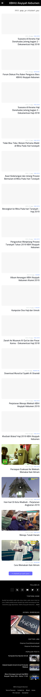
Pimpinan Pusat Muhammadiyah (29, 643)
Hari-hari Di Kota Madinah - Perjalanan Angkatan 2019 (21, 503)
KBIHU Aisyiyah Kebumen (24, 3)
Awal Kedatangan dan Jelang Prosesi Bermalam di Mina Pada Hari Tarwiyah (21, 177)
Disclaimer (25, 693)
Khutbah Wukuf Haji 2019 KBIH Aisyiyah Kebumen (20, 438)
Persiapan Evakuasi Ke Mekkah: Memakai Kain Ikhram (24, 471)
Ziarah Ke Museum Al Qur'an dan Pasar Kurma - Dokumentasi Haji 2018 (21, 342)
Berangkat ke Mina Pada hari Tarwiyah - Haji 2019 (20, 210)
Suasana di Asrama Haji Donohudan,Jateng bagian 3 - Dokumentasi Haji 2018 (25, 110)
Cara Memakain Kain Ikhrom (26, 565)
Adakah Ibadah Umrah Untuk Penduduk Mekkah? (15, 666)
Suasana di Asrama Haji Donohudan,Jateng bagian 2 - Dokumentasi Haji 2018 (25, 41)
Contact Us (20, 690)
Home (33, 690)
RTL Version (16, 693)
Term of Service (10, 690)
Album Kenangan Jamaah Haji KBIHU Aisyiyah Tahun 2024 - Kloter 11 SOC (16, 675)
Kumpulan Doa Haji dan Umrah (25, 310)
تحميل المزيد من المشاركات (21, 573)
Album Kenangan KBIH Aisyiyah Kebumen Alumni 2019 (24, 279)
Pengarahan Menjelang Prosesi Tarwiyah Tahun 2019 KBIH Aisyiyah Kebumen (22, 244)
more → (37, 605)
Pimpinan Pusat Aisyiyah (32, 646)
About (28, 690)
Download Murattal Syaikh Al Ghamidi (21, 373)
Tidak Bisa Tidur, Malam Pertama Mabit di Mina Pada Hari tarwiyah (21, 144)
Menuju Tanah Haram (29, 535)
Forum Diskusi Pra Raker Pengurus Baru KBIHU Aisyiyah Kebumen (21, 76)
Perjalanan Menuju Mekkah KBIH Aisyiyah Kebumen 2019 (24, 405)
